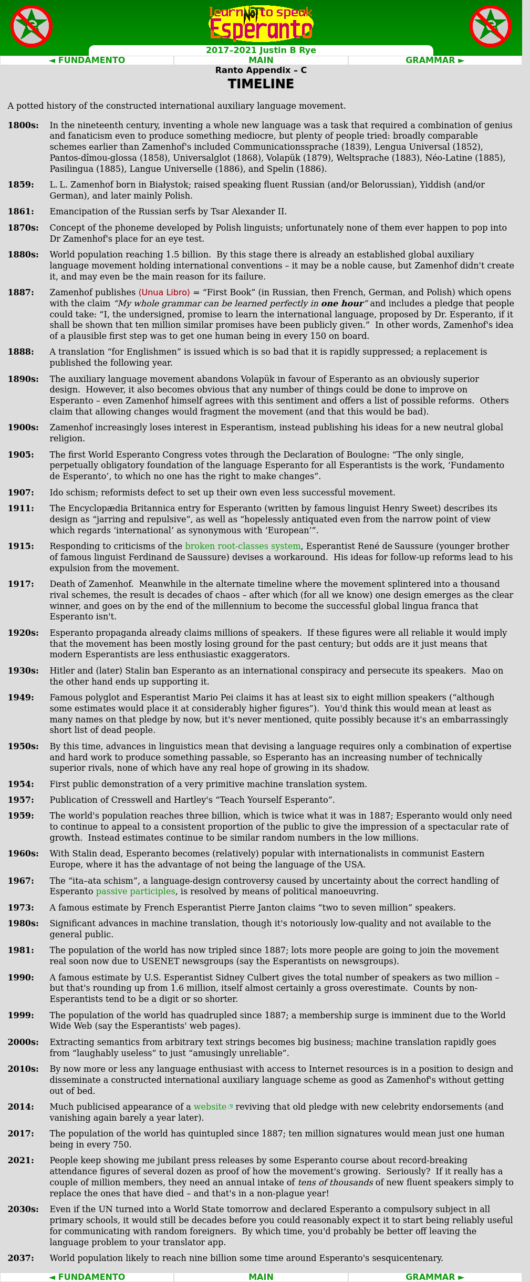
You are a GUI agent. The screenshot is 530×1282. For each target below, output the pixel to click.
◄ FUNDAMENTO (87, 60)
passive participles (135, 891)
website (210, 1107)
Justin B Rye (288, 50)
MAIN (261, 60)
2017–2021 (231, 50)
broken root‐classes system (242, 546)
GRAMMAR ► (435, 60)
